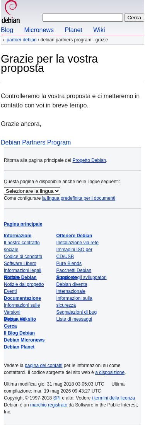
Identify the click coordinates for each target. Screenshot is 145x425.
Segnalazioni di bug (76, 312)
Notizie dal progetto (24, 284)
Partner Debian (21, 39)
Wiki (99, 30)
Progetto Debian (89, 160)
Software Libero (20, 263)
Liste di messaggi (74, 319)
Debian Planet (19, 347)
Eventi (10, 291)
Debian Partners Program (36, 142)
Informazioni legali (22, 270)
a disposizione (110, 372)
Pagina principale (23, 224)
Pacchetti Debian (74, 270)
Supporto (66, 277)
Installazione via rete (77, 242)
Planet (73, 30)
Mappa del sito (20, 319)
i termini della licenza (113, 398)
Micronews (38, 30)
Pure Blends (69, 263)
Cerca (10, 326)
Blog (7, 30)
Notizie (11, 277)
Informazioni (17, 235)
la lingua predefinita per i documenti (78, 198)
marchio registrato (48, 405)
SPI (57, 398)
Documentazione (22, 298)
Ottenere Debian (74, 235)
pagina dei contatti (43, 365)
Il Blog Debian (19, 333)
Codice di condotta (23, 256)
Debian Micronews (24, 340)
